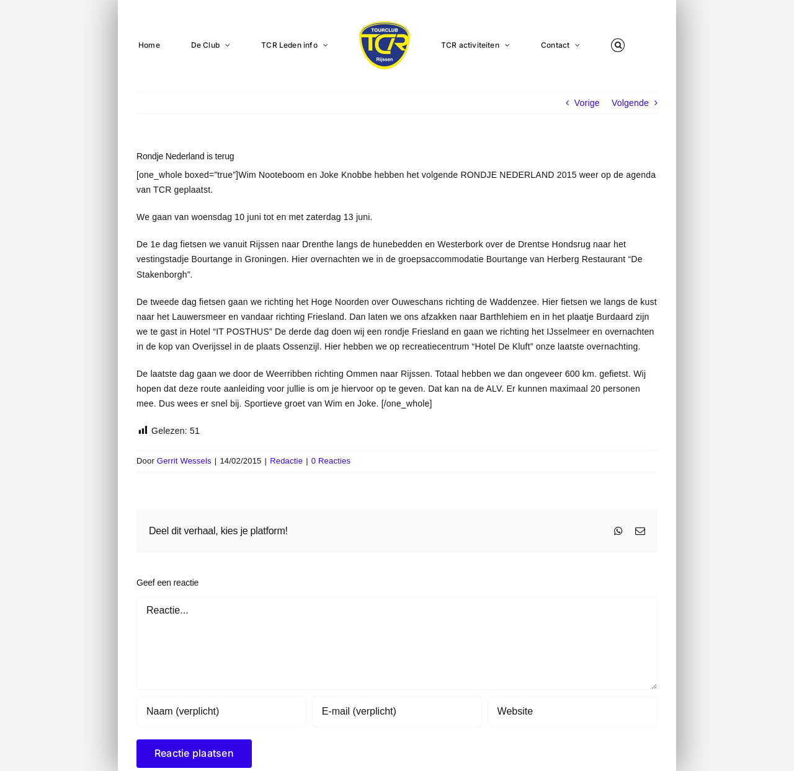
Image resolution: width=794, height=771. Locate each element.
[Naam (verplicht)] (221, 711)
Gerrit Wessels (184, 460)
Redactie (286, 460)
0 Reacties (331, 460)
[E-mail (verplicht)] (397, 711)
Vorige (587, 103)
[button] (618, 44)
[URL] (573, 711)
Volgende (630, 103)
